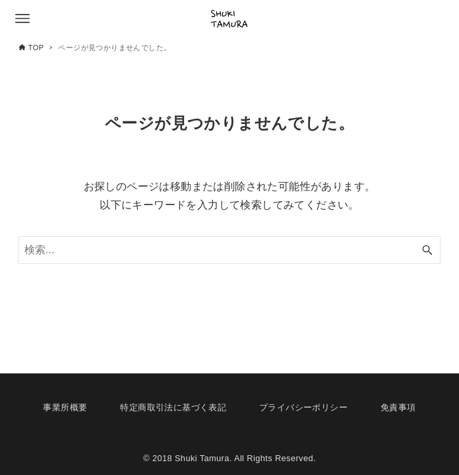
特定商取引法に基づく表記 (173, 407)
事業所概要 (65, 407)
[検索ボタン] (427, 250)
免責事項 (398, 407)
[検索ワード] (229, 250)
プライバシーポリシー (303, 407)
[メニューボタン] (22, 18)
